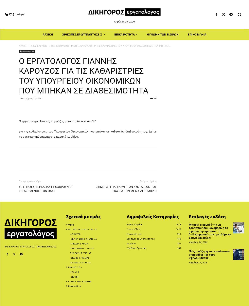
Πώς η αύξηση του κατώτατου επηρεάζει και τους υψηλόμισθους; (209, 255)
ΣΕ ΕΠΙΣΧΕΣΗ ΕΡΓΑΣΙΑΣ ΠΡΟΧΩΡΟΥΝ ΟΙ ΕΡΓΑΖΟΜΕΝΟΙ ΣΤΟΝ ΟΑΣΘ (45, 189)
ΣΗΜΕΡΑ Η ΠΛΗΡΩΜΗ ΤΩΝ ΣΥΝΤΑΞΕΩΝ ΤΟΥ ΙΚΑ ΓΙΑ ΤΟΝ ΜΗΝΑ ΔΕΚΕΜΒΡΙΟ (126, 189)
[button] (239, 14)
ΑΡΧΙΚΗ (23, 46)
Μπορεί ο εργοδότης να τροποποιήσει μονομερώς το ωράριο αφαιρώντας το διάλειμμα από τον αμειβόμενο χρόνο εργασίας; (210, 231)
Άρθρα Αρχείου (39, 46)
